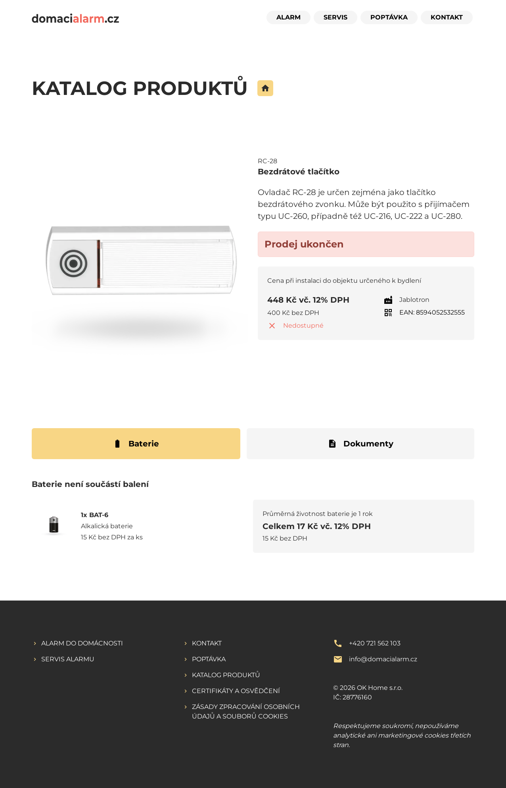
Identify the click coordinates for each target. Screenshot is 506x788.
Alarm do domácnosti (82, 643)
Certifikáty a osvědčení (236, 691)
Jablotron (414, 299)
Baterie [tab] (136, 443)
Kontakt (447, 17)
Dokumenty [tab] (360, 443)
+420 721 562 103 (375, 643)
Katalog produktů (226, 675)
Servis (335, 17)
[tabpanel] (253, 520)
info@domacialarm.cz (383, 659)
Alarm (288, 17)
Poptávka (389, 17)
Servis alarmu (67, 659)
